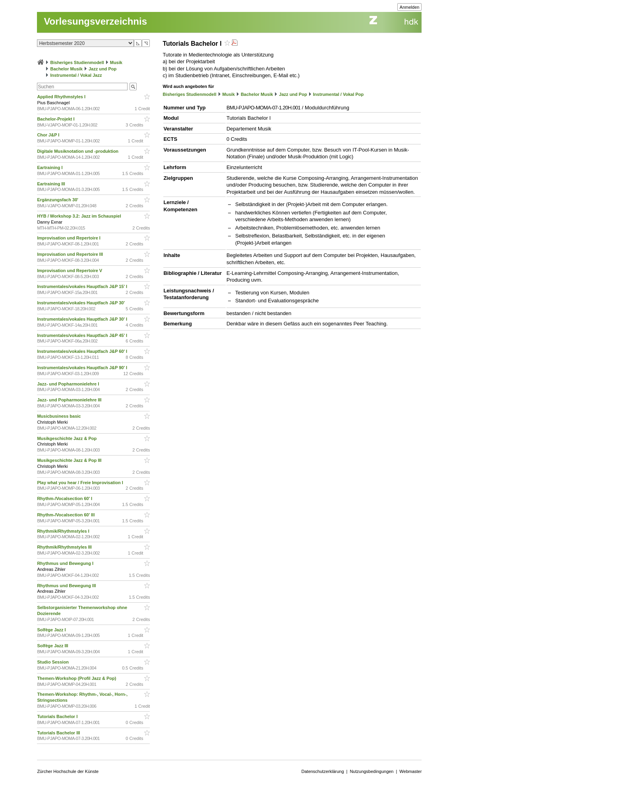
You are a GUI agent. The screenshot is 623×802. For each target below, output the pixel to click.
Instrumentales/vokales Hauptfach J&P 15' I (82, 286)
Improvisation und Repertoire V (70, 270)
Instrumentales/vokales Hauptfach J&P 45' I (82, 335)
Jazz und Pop (102, 68)
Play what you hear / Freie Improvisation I (80, 482)
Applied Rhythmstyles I (62, 96)
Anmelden (410, 7)
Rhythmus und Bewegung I (66, 563)
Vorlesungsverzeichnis (95, 21)
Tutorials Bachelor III (59, 732)
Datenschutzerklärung (323, 771)
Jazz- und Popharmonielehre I (68, 384)
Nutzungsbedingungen (371, 771)
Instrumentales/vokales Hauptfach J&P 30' (81, 302)
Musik (116, 62)
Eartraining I (50, 167)
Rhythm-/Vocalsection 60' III (66, 514)
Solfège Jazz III (53, 645)
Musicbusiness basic (59, 416)
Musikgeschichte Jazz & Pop (67, 438)
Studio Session (53, 662)
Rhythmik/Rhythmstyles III (65, 547)
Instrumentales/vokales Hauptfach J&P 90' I (82, 367)
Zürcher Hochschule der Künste (68, 771)
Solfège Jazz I (52, 629)
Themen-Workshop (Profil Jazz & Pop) (77, 678)
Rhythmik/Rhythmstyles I (63, 531)
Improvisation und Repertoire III (70, 254)
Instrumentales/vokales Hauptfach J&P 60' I (82, 351)
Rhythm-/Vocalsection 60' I (65, 498)
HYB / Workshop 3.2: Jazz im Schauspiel (79, 216)
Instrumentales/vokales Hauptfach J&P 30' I (82, 319)
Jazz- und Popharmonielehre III (70, 399)
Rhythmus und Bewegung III (67, 585)
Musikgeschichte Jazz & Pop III (70, 460)
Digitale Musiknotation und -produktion (78, 151)
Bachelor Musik (66, 68)
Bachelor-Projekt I (56, 119)
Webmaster (410, 771)
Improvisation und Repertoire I (69, 238)
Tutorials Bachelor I (58, 716)
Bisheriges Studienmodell (77, 62)
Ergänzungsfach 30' (58, 199)
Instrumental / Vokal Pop (338, 94)
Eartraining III (51, 183)
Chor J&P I (48, 134)
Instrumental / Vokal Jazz (76, 75)
